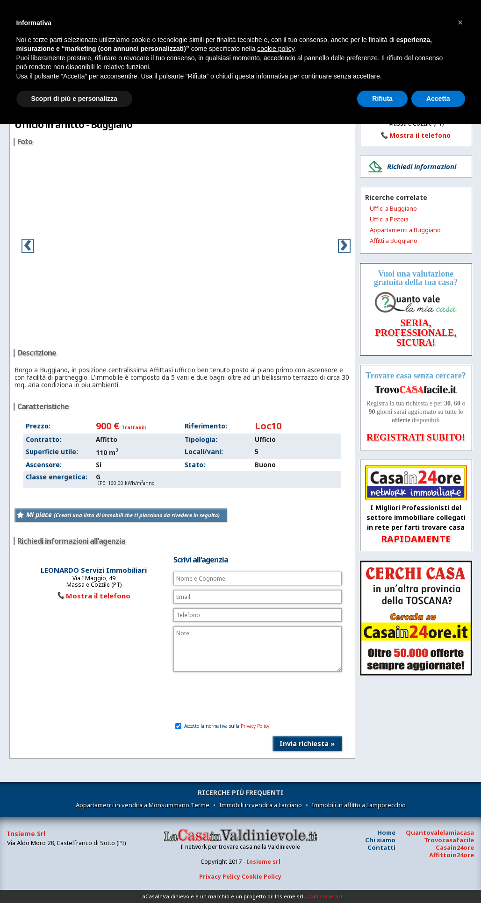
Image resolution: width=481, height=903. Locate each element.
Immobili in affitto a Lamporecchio (359, 805)
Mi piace (123, 514)
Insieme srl (263, 862)
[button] (460, 22)
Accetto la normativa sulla (222, 726)
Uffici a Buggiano (393, 208)
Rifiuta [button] (382, 98)
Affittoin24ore (451, 855)
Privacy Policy (255, 726)
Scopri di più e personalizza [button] (74, 98)
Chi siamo (380, 840)
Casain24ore (455, 847)
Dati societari (325, 896)
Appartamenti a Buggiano (405, 230)
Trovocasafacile (449, 840)
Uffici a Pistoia (389, 219)
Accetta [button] (438, 98)
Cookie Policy (261, 877)
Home (386, 832)
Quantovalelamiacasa (440, 832)
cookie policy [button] (275, 48)
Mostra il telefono (98, 595)
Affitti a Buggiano (393, 240)
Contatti (381, 847)
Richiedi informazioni (421, 166)
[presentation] (244, 698)
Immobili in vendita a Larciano (260, 805)
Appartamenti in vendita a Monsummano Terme (142, 805)
